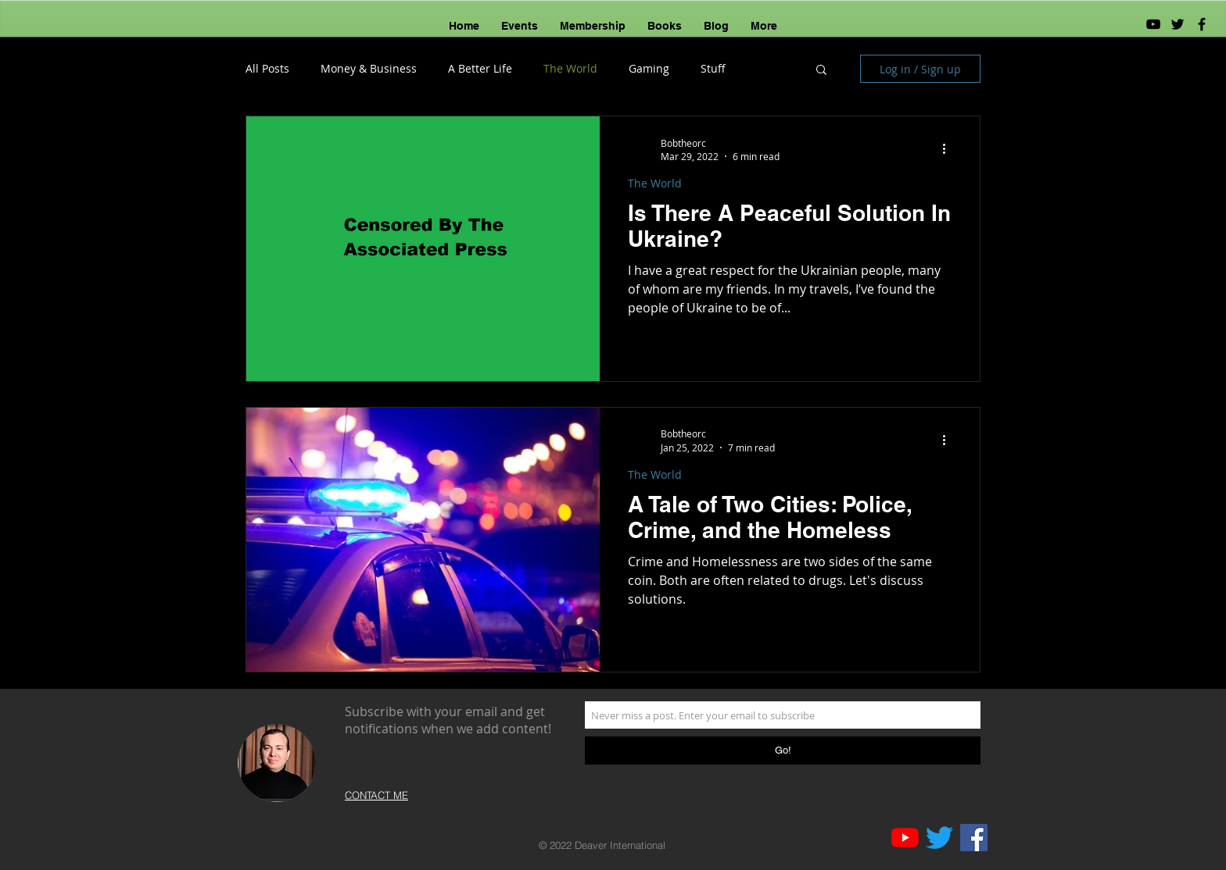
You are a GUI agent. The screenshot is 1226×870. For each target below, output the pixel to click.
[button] (821, 70)
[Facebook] (974, 837)
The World (570, 68)
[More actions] (949, 149)
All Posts (267, 68)
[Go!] (782, 750)
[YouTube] (1153, 24)
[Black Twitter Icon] (1177, 24)
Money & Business (369, 68)
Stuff (713, 68)
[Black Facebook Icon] (1201, 24)
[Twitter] (939, 837)
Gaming (649, 68)
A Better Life (480, 68)
